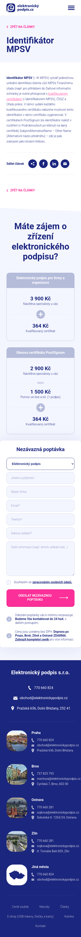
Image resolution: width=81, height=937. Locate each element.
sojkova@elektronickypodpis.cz (58, 812)
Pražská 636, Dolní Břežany (55, 750)
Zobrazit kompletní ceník (32, 639)
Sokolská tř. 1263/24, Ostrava (56, 817)
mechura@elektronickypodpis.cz (59, 778)
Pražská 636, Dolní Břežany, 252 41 (43, 708)
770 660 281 (45, 807)
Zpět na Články (20, 27)
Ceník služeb (20, 906)
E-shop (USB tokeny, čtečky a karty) (30, 916)
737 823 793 (45, 773)
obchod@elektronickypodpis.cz (44, 698)
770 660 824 (43, 688)
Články (64, 906)
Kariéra (69, 916)
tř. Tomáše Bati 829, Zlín (53, 851)
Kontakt (40, 926)
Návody (44, 906)
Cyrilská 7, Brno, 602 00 (52, 784)
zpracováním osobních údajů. (52, 582)
